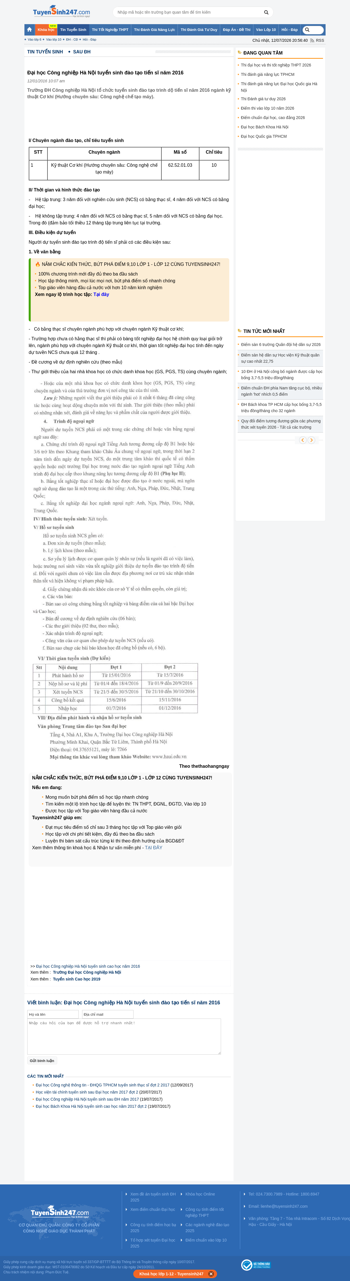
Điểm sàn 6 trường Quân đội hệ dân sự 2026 (281, 344)
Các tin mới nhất (45, 1076)
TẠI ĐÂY (154, 847)
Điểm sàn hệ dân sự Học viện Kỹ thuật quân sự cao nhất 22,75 (280, 358)
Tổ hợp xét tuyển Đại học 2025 (152, 1243)
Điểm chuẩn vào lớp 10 (206, 1240)
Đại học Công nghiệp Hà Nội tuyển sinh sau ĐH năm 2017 (87, 1099)
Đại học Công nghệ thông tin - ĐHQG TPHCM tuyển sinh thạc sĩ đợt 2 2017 (103, 1085)
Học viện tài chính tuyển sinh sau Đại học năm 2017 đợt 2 (87, 1092)
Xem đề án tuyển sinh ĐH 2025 (153, 1197)
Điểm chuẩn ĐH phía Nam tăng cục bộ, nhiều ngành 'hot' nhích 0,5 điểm (281, 391)
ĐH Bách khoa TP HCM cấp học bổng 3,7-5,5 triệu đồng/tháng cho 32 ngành (281, 407)
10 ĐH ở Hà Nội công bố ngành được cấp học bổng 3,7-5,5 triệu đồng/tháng (281, 374)
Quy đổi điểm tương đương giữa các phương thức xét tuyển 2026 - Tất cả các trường (281, 424)
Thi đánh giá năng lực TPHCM (268, 74)
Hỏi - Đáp (89, 39)
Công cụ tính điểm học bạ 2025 (153, 1227)
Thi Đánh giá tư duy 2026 (263, 99)
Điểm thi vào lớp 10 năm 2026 (267, 108)
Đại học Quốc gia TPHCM (264, 136)
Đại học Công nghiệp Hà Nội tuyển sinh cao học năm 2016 (88, 966)
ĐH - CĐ (72, 39)
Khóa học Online (200, 1194)
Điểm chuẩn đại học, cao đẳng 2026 (273, 117)
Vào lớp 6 (34, 39)
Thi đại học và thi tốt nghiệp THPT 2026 (276, 65)
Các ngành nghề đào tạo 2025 (207, 1227)
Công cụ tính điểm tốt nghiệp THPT (205, 1212)
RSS (320, 40)
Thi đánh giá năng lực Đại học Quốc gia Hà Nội (279, 87)
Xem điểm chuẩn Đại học (152, 1209)
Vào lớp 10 (53, 39)
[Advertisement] (130, 123)
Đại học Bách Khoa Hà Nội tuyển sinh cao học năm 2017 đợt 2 (91, 1106)
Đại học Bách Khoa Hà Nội (264, 127)
